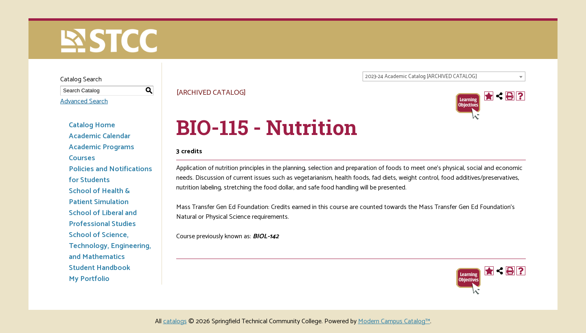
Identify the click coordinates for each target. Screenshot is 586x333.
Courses (82, 158)
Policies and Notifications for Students (110, 174)
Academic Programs (101, 147)
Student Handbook (99, 268)
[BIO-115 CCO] (468, 105)
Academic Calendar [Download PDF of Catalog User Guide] (99, 136)
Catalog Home (92, 125)
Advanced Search (84, 101)
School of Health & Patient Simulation (99, 196)
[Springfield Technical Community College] (109, 41)
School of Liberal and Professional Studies (103, 218)
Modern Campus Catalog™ (394, 321)
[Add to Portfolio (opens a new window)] (488, 95)
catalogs (175, 321)
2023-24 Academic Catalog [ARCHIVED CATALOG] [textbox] (421, 76)
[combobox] (444, 76)
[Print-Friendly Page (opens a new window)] (509, 95)
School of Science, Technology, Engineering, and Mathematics (110, 246)
